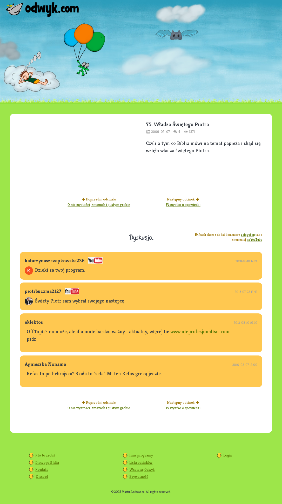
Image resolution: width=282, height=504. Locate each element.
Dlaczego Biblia (47, 462)
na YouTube (254, 239)
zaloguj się (248, 234)
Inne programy (141, 455)
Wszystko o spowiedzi (183, 204)
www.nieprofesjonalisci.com (200, 331)
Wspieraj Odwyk (142, 469)
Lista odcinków (140, 462)
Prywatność (138, 476)
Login (227, 455)
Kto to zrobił (45, 455)
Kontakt (41, 469)
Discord (42, 476)
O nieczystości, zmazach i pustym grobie (99, 204)
